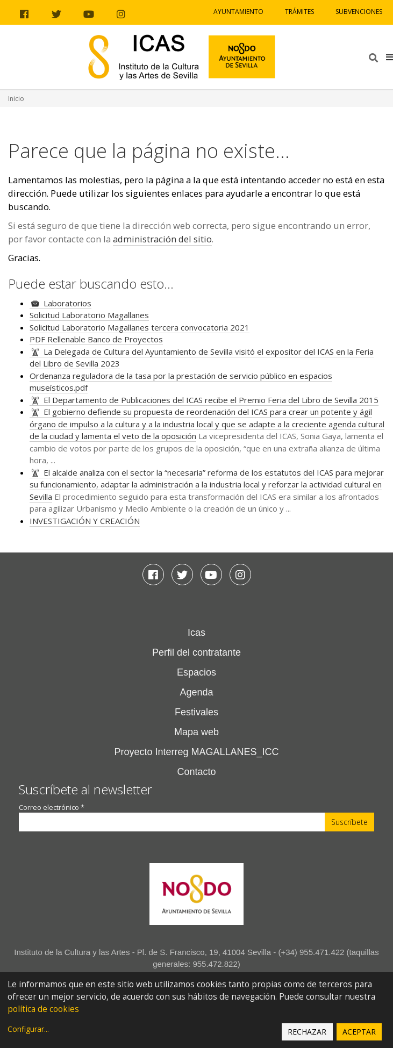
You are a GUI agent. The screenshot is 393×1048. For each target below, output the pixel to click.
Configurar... (28, 1029)
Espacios (196, 672)
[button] (389, 57)
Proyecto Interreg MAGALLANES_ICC (196, 751)
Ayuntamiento (238, 11)
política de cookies (43, 1009)
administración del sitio (162, 239)
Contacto (196, 771)
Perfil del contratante (196, 652)
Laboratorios (67, 303)
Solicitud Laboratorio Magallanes (89, 315)
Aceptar (359, 1032)
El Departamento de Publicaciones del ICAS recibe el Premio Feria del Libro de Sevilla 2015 (211, 399)
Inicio (16, 98)
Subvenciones (358, 11)
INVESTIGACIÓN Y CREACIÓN (85, 520)
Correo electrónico (51, 807)
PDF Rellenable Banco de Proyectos (96, 339)
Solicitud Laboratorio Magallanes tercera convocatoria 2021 (139, 327)
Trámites (299, 11)
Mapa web (196, 732)
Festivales (196, 712)
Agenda (196, 692)
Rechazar (307, 1032)
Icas (196, 632)
